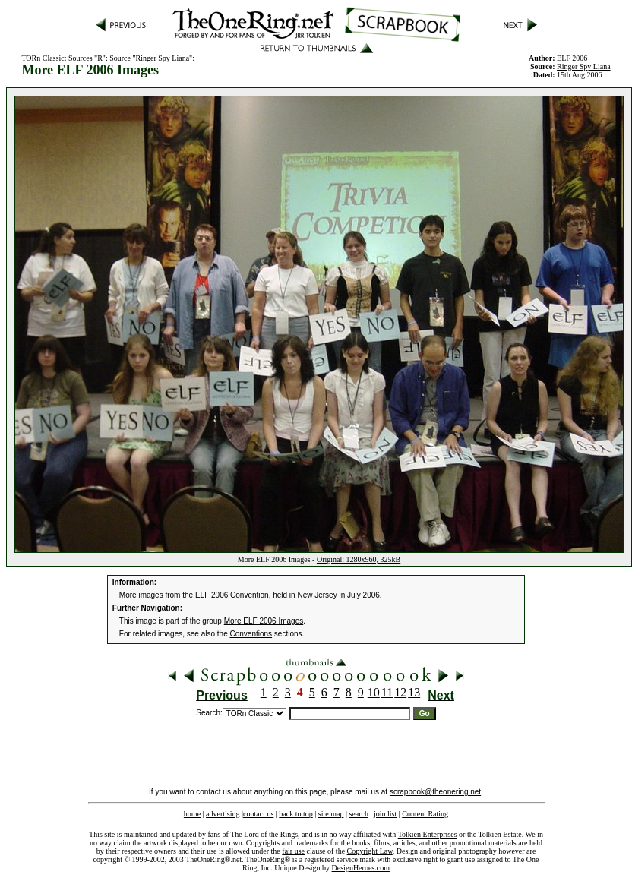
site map (331, 814)
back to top (295, 814)
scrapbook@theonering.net (435, 792)
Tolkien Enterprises (427, 834)
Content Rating (425, 814)
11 (387, 692)
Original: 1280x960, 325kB (358, 559)
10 (374, 692)
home (192, 814)
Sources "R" (87, 58)
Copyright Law (370, 851)
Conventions (251, 634)
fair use (293, 851)
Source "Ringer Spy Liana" (150, 58)
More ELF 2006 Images (264, 621)
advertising (222, 814)
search (358, 814)
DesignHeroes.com (361, 868)
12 (400, 692)
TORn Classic (42, 58)
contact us (258, 814)
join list (385, 814)
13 (414, 692)
